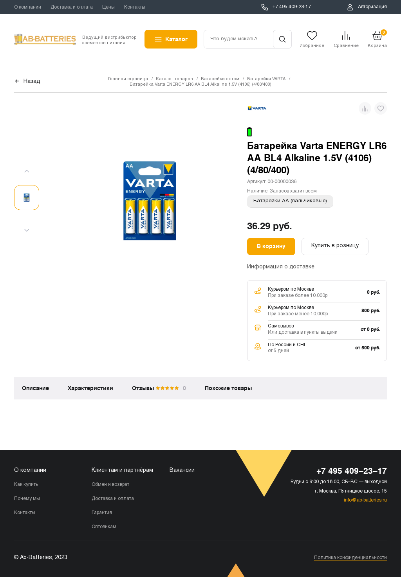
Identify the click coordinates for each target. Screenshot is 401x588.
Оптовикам (104, 527)
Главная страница (128, 79)
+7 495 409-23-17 (292, 7)
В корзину (271, 246)
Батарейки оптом (220, 79)
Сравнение (346, 46)
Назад (31, 82)
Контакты (134, 7)
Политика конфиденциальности (350, 558)
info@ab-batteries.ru (365, 500)
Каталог (176, 39)
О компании (27, 7)
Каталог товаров (174, 79)
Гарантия (102, 513)
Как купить (26, 484)
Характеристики (90, 388)
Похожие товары (228, 388)
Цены (108, 7)
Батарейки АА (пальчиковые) (290, 201)
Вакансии (182, 470)
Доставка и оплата (72, 7)
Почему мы (27, 498)
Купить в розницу (335, 245)
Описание (35, 388)
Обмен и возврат (110, 484)
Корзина (377, 38)
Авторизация (372, 7)
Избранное (312, 46)
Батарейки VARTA (266, 79)
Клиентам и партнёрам (122, 470)
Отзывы (159, 388)
